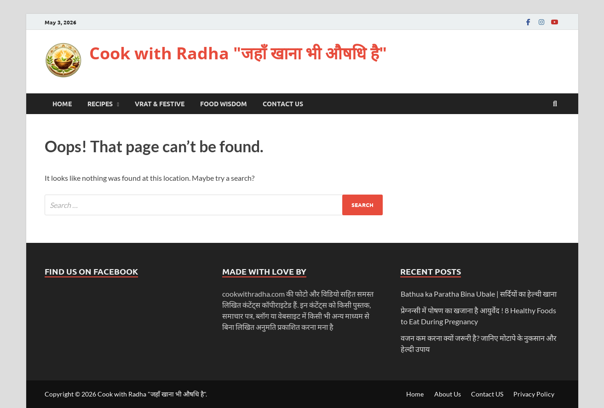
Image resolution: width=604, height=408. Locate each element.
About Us (447, 394)
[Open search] (555, 104)
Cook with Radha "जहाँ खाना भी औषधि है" (238, 53)
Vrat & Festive (159, 103)
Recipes (100, 103)
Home (62, 103)
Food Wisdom (223, 103)
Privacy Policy (533, 394)
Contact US (283, 103)
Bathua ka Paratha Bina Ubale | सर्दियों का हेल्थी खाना (479, 293)
